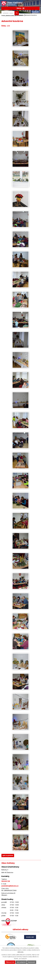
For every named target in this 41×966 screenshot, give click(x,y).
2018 (8, 26)
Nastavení (31, 962)
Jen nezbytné (21, 962)
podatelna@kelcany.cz (9, 886)
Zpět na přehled (7, 855)
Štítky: (3, 26)
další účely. (20, 952)
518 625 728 (5, 881)
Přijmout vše (10, 962)
